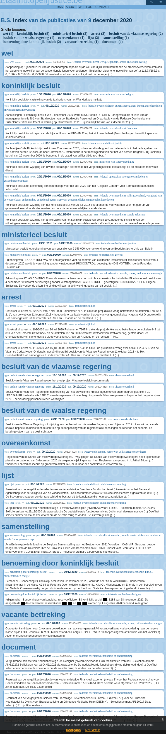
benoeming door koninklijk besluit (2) (32, 42)
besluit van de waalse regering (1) (28, 38)
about (71, 7)
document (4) (112, 42)
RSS (60, 7)
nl (151, 1)
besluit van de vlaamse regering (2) (136, 33)
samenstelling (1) (116, 38)
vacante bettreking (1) (82, 42)
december (105, 20)
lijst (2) (93, 38)
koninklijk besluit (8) (33, 33)
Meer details (92, 730)
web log (85, 7)
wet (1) (8, 33)
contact (102, 7)
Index (20, 20)
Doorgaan (73, 730)
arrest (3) (98, 33)
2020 (126, 20)
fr (160, 1)
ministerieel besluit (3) (70, 33)
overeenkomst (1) (71, 38)
